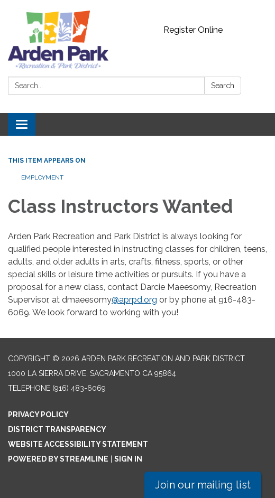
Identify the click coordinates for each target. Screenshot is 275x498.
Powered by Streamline (58, 459)
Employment (42, 177)
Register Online (193, 30)
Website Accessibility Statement (78, 444)
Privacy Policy (38, 414)
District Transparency (57, 429)
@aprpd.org (134, 300)
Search (222, 85)
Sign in (128, 459)
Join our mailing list (203, 484)
